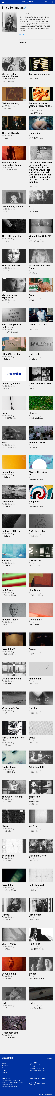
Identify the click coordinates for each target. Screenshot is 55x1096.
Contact (4, 1070)
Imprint (4, 1073)
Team (4, 1068)
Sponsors (5, 1065)
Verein (4, 1063)
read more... (22, 34)
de (46, 2)
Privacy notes (48, 1095)
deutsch (50, 1058)
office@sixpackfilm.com (37, 1071)
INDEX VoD (41, 1083)
